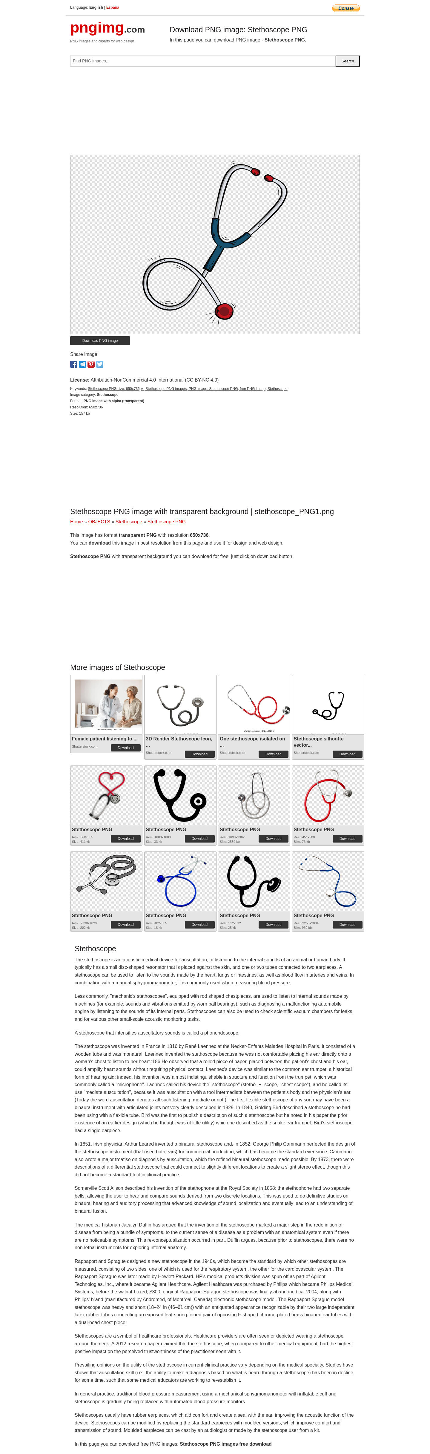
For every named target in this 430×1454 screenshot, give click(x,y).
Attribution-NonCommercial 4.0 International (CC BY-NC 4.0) (154, 379)
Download (125, 748)
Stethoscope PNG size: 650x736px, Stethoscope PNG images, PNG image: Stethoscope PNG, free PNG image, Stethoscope (187, 389)
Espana (112, 7)
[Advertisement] (215, 113)
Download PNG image (100, 341)
